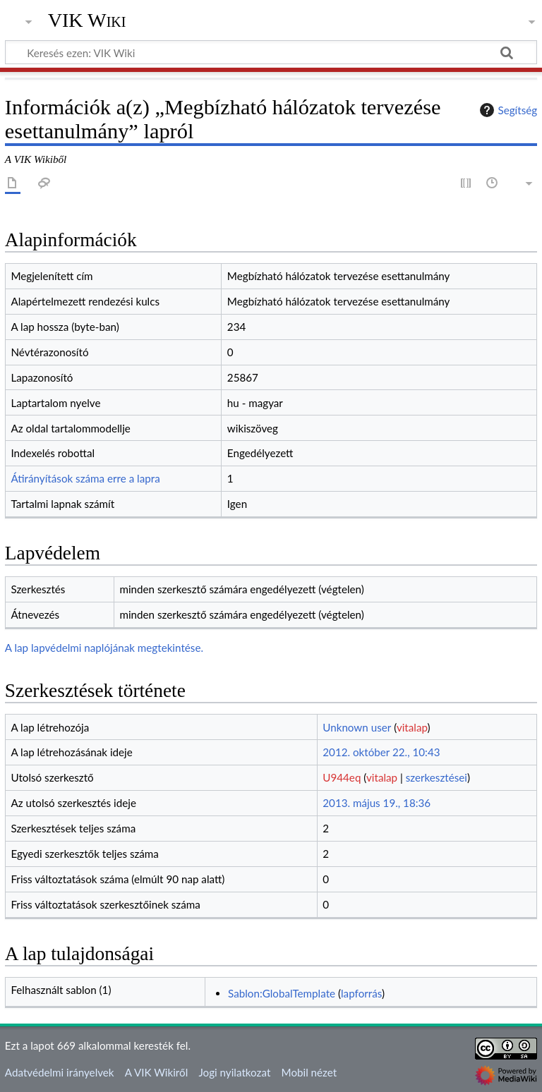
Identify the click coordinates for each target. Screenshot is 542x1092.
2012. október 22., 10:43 (381, 752)
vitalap (412, 727)
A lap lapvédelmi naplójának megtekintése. (104, 647)
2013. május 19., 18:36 (376, 802)
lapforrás (361, 993)
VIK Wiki (87, 20)
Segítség (506, 110)
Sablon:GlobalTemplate (281, 993)
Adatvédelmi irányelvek (59, 1072)
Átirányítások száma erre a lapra (85, 478)
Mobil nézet (309, 1072)
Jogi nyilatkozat (234, 1072)
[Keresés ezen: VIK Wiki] (271, 52)
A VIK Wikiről (156, 1072)
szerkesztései (436, 777)
